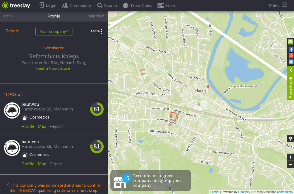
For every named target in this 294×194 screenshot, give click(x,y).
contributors (285, 191)
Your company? (54, 31)
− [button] (290, 164)
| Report (55, 126)
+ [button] (290, 157)
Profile (28, 126)
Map (42, 126)
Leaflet (214, 191)
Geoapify (244, 191)
